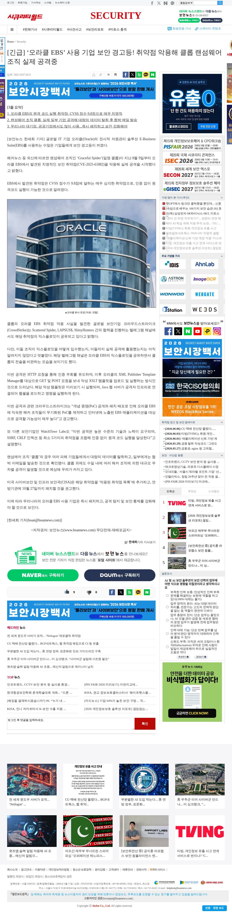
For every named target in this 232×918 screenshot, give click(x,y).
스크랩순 (213, 491)
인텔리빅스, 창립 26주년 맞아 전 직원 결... (192, 476)
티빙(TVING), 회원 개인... (190, 433)
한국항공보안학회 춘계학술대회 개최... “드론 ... (39, 692)
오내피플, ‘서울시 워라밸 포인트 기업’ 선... (193, 471)
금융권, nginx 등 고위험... (189, 448)
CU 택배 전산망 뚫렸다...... (190, 428)
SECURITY (116, 15)
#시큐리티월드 (52, 29)
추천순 (192, 491)
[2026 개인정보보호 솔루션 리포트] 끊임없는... (116, 708)
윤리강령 (100, 869)
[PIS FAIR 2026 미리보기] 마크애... (187, 481)
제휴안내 (127, 869)
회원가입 (22, 2)
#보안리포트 (95, 29)
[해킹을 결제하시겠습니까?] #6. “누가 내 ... (36, 700)
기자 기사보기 (140, 542)
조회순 (170, 491)
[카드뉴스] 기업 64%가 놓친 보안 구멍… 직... (115, 700)
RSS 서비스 (158, 869)
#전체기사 (30, 29)
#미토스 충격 (117, 29)
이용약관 (40, 869)
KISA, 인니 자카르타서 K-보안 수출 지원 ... (36, 708)
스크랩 (47, 2)
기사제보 (36, 2)
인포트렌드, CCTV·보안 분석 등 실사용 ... (192, 461)
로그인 (10, 2)
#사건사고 (74, 29)
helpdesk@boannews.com (179, 888)
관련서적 (141, 869)
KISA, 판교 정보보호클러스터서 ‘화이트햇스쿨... (117, 692)
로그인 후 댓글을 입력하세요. (71, 724)
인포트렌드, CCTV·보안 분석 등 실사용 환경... (38, 684)
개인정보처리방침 (58, 869)
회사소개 (12, 869)
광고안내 (26, 869)
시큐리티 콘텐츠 (210, 28)
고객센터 (113, 869)
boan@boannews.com (44, 520)
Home (10, 41)
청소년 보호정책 (82, 869)
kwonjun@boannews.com (117, 898)
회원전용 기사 (182, 28)
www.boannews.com (79, 530)
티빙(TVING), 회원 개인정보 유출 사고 (191, 228)
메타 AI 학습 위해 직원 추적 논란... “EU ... (193, 223)
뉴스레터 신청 (62, 2)
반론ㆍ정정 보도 (214, 908)
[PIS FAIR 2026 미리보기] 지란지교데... (111, 684)
